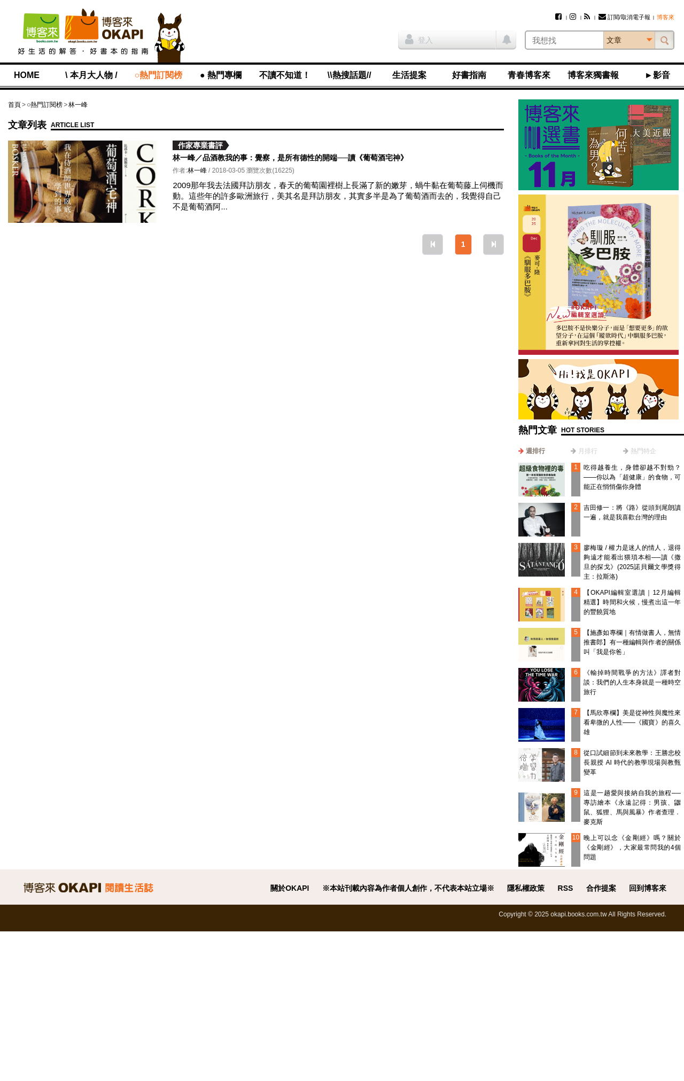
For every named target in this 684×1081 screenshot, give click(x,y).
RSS (565, 888)
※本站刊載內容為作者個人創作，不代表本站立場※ (408, 888)
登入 (419, 39)
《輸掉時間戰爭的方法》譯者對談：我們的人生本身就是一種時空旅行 (632, 682)
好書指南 (469, 75)
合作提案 (601, 888)
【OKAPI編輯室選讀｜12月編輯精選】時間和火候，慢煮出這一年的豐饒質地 (632, 602)
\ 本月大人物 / (91, 75)
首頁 (14, 104)
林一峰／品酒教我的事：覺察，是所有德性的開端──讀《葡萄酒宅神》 (290, 157)
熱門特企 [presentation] (643, 451)
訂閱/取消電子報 (624, 17)
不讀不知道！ (284, 75)
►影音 (657, 75)
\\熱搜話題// (349, 75)
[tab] (531, 451)
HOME (27, 75)
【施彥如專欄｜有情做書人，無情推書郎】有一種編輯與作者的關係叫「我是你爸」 (632, 642)
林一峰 (78, 104)
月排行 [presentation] (587, 451)
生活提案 (409, 75)
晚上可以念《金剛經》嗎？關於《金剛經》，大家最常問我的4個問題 (632, 847)
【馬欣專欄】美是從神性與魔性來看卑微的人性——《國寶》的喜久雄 (632, 722)
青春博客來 (529, 75)
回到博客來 (647, 888)
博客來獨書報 (593, 75)
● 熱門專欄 (221, 75)
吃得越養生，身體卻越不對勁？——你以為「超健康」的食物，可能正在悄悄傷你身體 (632, 477)
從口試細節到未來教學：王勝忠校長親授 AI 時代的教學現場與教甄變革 (632, 762)
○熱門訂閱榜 (159, 75)
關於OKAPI (289, 888)
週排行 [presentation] (535, 451)
